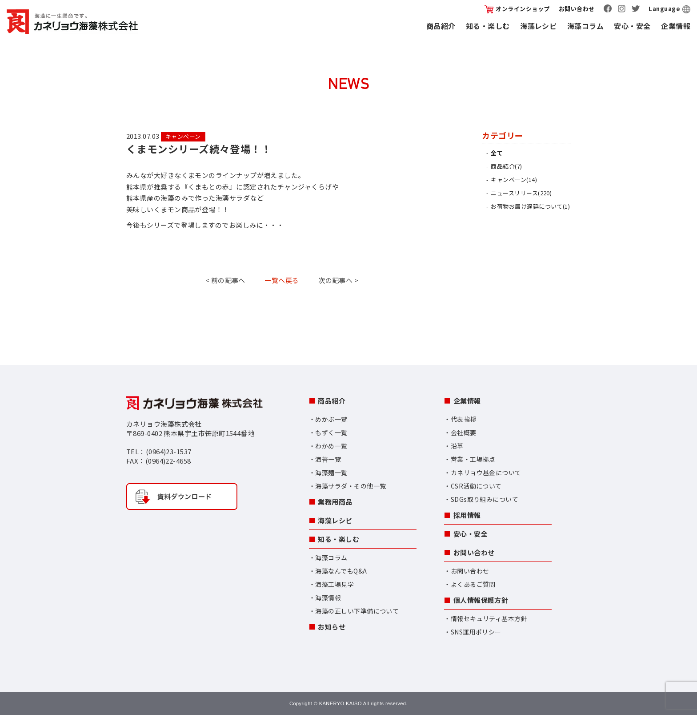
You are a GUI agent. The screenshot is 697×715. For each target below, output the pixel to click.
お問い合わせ (577, 8)
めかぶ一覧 (331, 419)
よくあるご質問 (473, 584)
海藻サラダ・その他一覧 (350, 485)
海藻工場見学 (334, 584)
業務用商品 (335, 501)
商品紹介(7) (506, 166)
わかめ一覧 (331, 445)
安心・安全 (632, 25)
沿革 (457, 445)
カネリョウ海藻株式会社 (72, 21)
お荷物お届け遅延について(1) (530, 206)
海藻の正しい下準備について (357, 610)
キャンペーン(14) (514, 179)
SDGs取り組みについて (484, 499)
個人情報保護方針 (481, 600)
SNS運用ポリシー (476, 631)
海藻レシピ (538, 25)
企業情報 (675, 25)
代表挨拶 (464, 419)
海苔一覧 (328, 459)
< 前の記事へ (225, 280)
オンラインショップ (517, 8)
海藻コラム (585, 25)
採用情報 (467, 515)
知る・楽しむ (488, 25)
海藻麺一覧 (331, 472)
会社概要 (464, 432)
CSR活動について (476, 485)
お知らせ (331, 626)
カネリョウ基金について (486, 472)
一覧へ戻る (281, 280)
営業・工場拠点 (473, 459)
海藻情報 (328, 597)
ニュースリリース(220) (521, 193)
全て (497, 153)
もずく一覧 (331, 432)
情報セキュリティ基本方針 (489, 618)
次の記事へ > (338, 280)
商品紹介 (441, 25)
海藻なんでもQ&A (341, 570)
